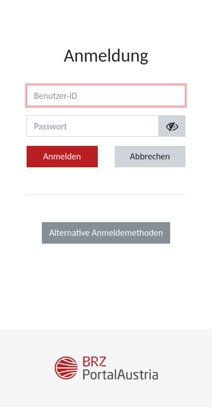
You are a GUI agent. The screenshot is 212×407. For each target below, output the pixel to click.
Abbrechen (150, 156)
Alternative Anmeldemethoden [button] (106, 232)
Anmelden (62, 156)
